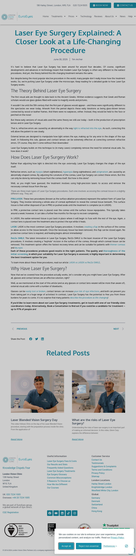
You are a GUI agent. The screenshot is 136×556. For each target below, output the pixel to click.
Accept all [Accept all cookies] (66, 546)
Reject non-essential (89, 546)
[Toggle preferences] (110, 546)
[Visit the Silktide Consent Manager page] (126, 546)
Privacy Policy (117, 537)
